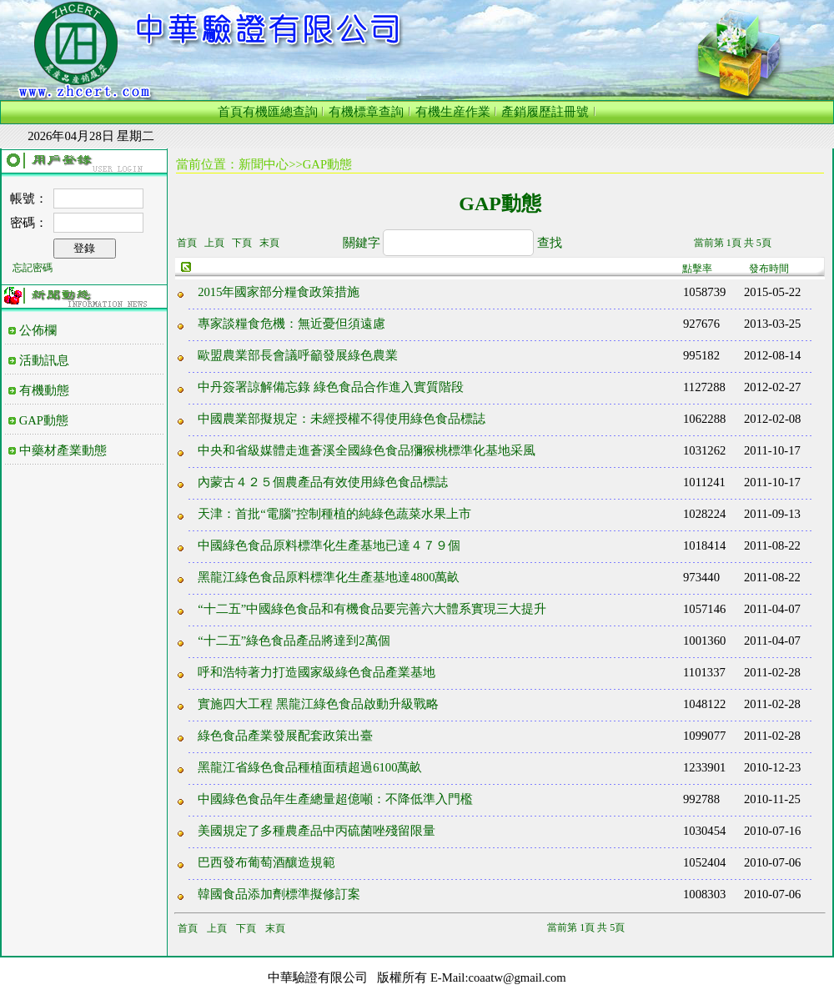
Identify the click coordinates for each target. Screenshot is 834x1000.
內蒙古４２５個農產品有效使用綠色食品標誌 (323, 482)
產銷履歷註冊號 (545, 111)
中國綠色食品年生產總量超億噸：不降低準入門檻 (335, 799)
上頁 (214, 243)
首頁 (230, 111)
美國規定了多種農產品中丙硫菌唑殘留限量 (316, 830)
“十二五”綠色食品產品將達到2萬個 (293, 640)
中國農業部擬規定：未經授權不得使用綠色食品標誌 (341, 418)
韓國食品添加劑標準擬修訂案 (279, 894)
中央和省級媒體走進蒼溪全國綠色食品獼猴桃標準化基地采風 (366, 450)
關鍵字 (361, 242)
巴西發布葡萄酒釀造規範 (266, 862)
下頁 (242, 243)
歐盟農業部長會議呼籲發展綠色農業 (298, 355)
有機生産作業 (452, 111)
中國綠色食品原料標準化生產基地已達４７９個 (329, 545)
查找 (549, 242)
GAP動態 (43, 420)
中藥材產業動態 (63, 450)
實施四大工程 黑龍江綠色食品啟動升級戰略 (318, 704)
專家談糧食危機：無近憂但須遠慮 (291, 323)
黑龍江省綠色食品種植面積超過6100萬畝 (310, 767)
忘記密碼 (33, 268)
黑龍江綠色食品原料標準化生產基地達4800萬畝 (329, 577)
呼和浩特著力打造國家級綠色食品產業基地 (316, 672)
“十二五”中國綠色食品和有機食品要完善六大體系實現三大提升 (372, 609)
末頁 (269, 243)
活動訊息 (44, 360)
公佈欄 (38, 330)
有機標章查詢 (366, 111)
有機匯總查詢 (280, 111)
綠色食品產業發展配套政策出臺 (285, 735)
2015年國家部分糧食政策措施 (278, 292)
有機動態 (44, 390)
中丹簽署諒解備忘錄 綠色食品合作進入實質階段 (331, 387)
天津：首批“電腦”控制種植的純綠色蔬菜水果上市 (334, 513)
